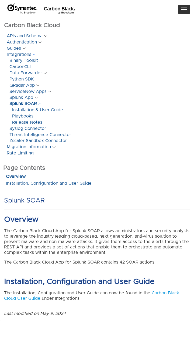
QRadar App (22, 85)
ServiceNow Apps (28, 91)
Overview (16, 176)
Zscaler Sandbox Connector (38, 141)
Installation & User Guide (37, 110)
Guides (14, 48)
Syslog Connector (27, 128)
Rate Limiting (20, 153)
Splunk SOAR (23, 104)
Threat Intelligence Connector (40, 135)
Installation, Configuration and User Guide (49, 183)
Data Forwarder (25, 73)
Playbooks (22, 116)
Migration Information (29, 147)
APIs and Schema (25, 36)
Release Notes (27, 122)
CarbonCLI (20, 67)
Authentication (22, 42)
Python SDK (21, 79)
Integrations (19, 54)
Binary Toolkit (23, 60)
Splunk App (21, 97)
